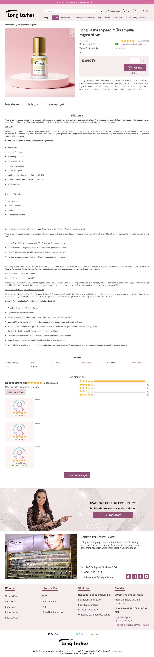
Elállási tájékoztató (88, 609)
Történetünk (11, 596)
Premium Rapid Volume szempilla (127, 601)
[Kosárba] (135, 67)
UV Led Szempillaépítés (135, 17)
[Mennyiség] (135, 60)
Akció (55, 17)
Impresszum (11, 612)
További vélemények (77, 475)
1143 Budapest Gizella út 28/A (101, 567)
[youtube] (146, 576)
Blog (99, 17)
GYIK (44, 607)
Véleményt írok (15, 392)
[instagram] (134, 576)
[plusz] (143, 60)
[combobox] (73, 11)
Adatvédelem (49, 601)
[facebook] (140, 576)
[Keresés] (101, 11)
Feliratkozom (113, 515)
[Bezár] (146, 2)
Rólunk (107, 17)
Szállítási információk (89, 599)
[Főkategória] (10, 25)
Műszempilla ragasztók (28, 25)
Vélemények (56, 104)
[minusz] (127, 60)
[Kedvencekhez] (72, 35)
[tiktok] (128, 576)
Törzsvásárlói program (84, 17)
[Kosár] (135, 11)
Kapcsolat (117, 17)
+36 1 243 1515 (93, 572)
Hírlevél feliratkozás (52, 612)
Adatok (33, 104)
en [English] (147, 11)
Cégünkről (10, 601)
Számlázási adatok (88, 604)
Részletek (12, 104)
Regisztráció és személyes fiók (94, 595)
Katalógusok (11, 617)
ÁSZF (44, 596)
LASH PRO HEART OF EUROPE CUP (131, 610)
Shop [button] (46, 17)
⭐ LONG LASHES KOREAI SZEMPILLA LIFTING (73, 2)
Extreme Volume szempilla (129, 595)
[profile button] (126, 11)
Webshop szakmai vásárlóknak (94, 614)
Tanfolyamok (66, 17)
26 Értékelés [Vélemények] (143, 41)
